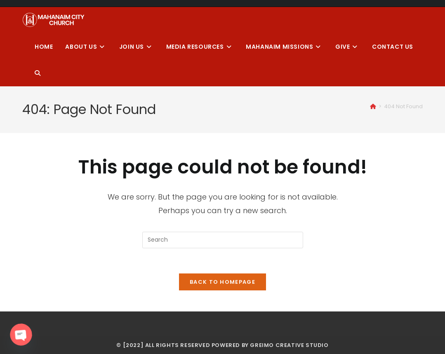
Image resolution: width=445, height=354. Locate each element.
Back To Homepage (222, 282)
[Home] (373, 106)
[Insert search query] (222, 240)
